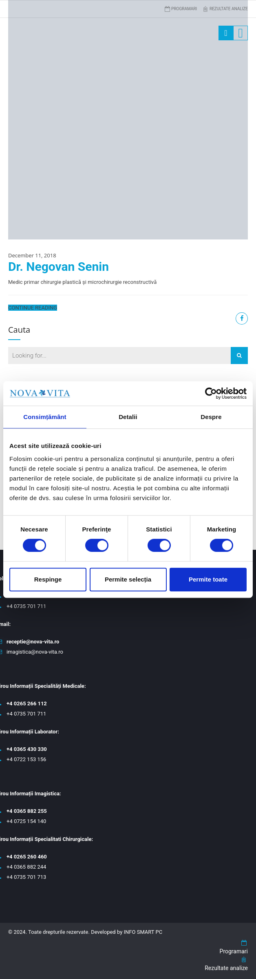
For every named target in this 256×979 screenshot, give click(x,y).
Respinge (48, 579)
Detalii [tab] (128, 416)
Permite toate (208, 579)
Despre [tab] (211, 416)
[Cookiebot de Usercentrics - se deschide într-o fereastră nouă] (211, 393)
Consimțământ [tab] (44, 416)
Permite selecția (128, 579)
